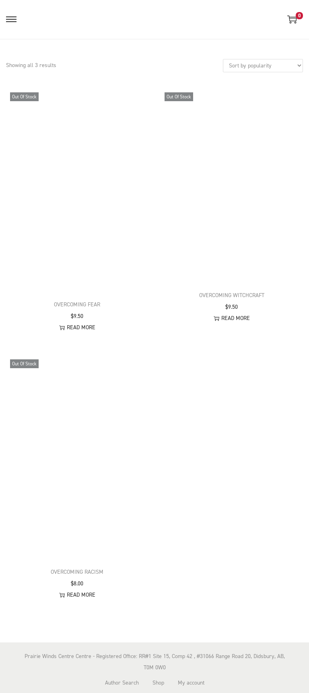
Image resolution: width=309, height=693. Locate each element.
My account (191, 683)
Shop (158, 683)
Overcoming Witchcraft (231, 295)
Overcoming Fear (77, 304)
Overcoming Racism (77, 572)
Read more (77, 327)
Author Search (122, 683)
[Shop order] (263, 65)
